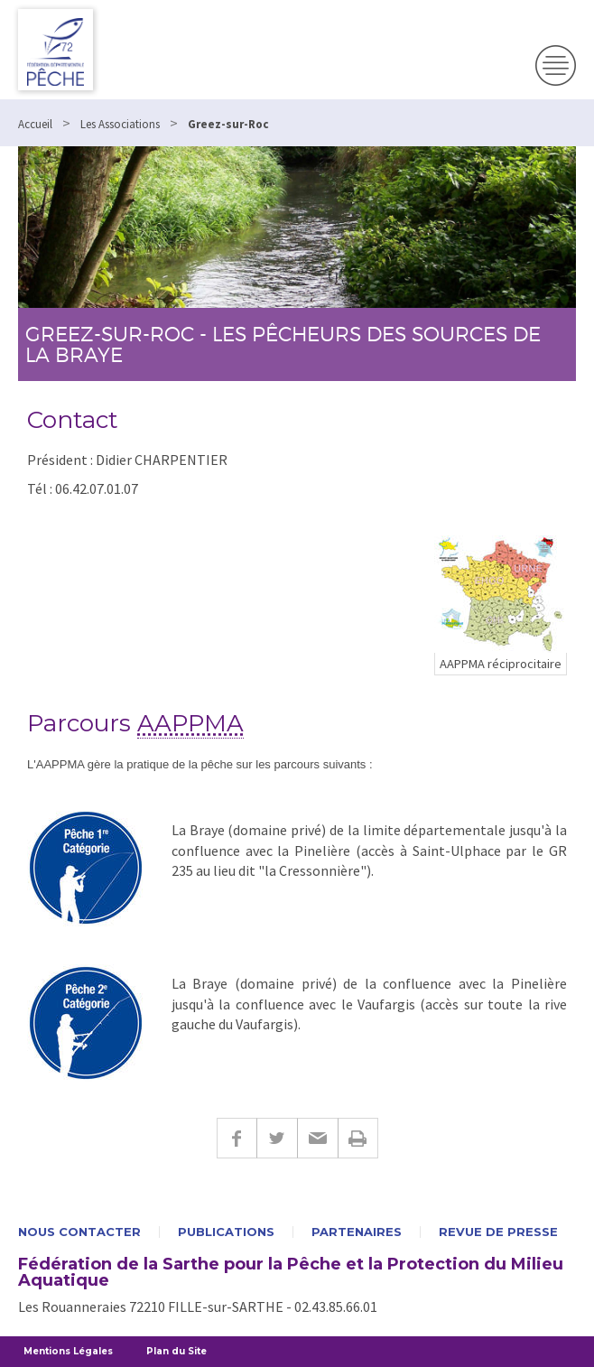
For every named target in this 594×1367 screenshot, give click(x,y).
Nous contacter (79, 1232)
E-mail (317, 1138)
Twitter (276, 1138)
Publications (226, 1232)
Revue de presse (498, 1232)
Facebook (236, 1138)
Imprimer (358, 1138)
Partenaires (356, 1232)
